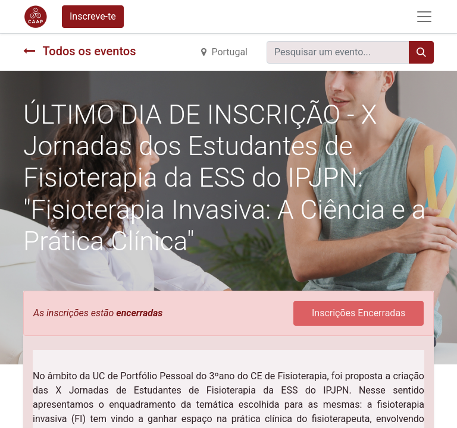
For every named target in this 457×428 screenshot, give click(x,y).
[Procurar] (421, 52)
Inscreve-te (93, 16)
